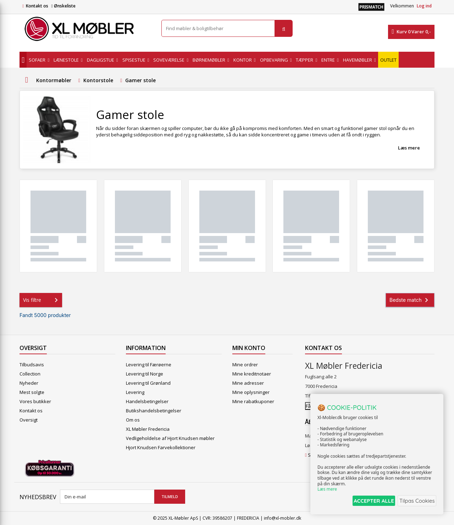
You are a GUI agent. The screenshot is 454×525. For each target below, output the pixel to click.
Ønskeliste (63, 6)
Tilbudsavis (32, 364)
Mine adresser (248, 383)
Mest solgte (32, 392)
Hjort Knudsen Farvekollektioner (160, 447)
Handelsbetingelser (147, 401)
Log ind (424, 6)
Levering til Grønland (148, 383)
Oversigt (29, 420)
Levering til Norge (144, 374)
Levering (135, 392)
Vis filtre (42, 300)
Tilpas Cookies (415, 501)
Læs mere (409, 148)
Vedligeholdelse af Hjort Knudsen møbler (170, 438)
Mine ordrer (245, 364)
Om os (133, 420)
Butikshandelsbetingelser (153, 410)
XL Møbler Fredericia (148, 429)
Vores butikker (35, 401)
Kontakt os (37, 6)
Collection (30, 374)
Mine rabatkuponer (253, 401)
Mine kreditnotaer (251, 374)
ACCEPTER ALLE (367, 501)
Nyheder (29, 383)
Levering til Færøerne (148, 364)
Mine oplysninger (251, 392)
